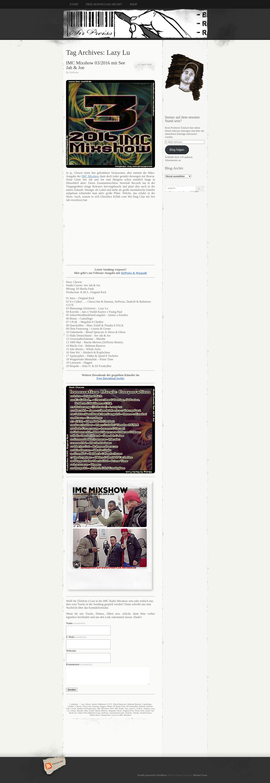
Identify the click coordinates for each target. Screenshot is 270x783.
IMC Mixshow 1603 (105, 708)
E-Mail (76, 637)
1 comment (73, 704)
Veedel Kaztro (146, 713)
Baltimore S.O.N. (105, 704)
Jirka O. (132, 708)
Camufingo (146, 704)
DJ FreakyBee (132, 706)
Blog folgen (177, 149)
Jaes (126, 708)
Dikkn (109, 706)
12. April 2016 (144, 64)
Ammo (94, 704)
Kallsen (147, 708)
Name (75, 623)
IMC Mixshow (125, 715)
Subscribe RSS (53, 766)
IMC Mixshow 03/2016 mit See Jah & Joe (95, 65)
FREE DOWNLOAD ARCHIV (104, 4)
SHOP (133, 4)
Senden (72, 689)
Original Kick (128, 711)
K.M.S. (140, 708)
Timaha (136, 713)
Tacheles (128, 713)
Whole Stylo (94, 715)
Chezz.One (86, 706)
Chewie (78, 706)
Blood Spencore (119, 704)
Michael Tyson (200, 775)
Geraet (73, 708)
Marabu (80, 711)
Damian (95, 706)
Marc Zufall (89, 711)
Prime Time (139, 711)
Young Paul (105, 715)
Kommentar (79, 664)
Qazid (147, 711)
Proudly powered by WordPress (152, 775)
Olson (119, 711)
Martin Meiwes (101, 711)
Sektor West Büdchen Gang (89, 713)
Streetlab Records (117, 713)
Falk (68, 708)
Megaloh (112, 711)
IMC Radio (119, 708)
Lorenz (73, 711)
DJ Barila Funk (119, 706)
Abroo (88, 704)
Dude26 (142, 706)
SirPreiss (74, 72)
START (74, 4)
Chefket (71, 706)
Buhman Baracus (134, 704)
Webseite (71, 650)
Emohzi (149, 706)
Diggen (103, 706)
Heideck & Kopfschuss (86, 708)
